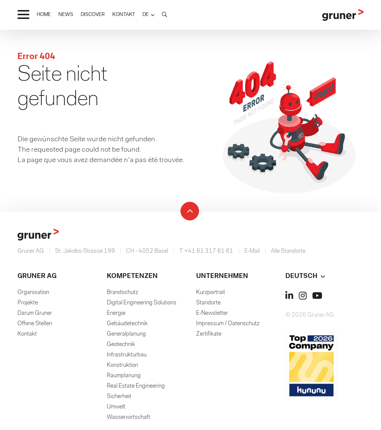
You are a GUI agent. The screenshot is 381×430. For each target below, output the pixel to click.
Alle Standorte (288, 251)
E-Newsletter (212, 313)
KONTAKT (123, 14)
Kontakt (27, 334)
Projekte (27, 302)
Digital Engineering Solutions (141, 302)
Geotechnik (121, 344)
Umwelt (116, 407)
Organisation (33, 292)
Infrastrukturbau (127, 355)
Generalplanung (126, 334)
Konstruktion (122, 365)
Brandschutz (122, 292)
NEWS (65, 14)
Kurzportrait (210, 292)
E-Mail (252, 251)
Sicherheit (119, 396)
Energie (116, 313)
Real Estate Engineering (136, 386)
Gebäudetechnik (127, 323)
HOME (44, 14)
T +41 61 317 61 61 (206, 251)
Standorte (208, 302)
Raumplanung (124, 375)
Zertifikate (208, 334)
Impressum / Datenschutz (227, 323)
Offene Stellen (34, 323)
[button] (148, 14)
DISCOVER (93, 14)
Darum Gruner (34, 313)
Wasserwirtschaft (128, 417)
